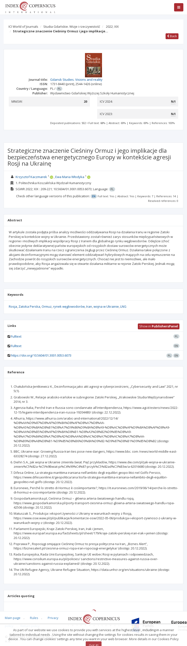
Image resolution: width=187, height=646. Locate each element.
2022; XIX (112, 26)
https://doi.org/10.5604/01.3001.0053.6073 (41, 355)
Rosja (13, 306)
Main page (12, 618)
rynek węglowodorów (69, 306)
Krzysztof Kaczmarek (31, 177)
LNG (123, 306)
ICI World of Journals (23, 26)
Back (172, 36)
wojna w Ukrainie (106, 306)
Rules (34, 618)
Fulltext (16, 336)
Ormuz (47, 306)
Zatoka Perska (29, 306)
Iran (89, 306)
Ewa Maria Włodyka (69, 177)
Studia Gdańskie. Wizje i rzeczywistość (71, 26)
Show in (158, 326)
